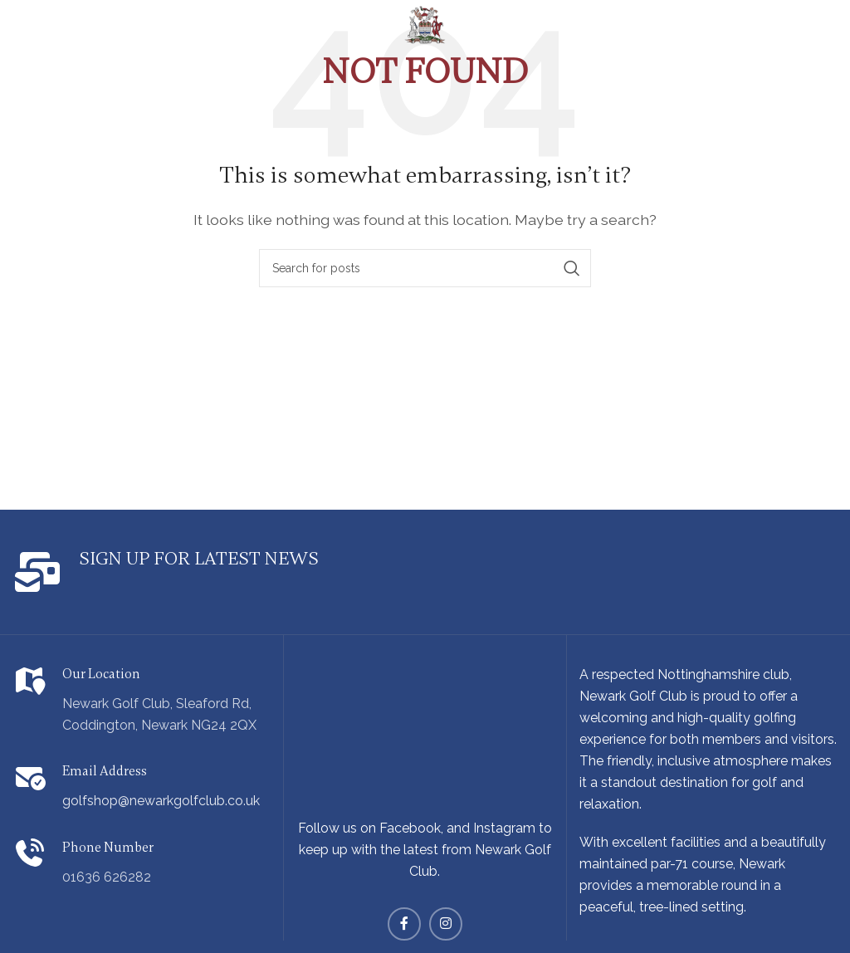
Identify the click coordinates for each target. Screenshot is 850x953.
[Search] (425, 268)
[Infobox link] (212, 572)
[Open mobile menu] (44, 16)
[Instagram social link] (445, 924)
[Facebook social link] (404, 924)
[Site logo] (425, 24)
